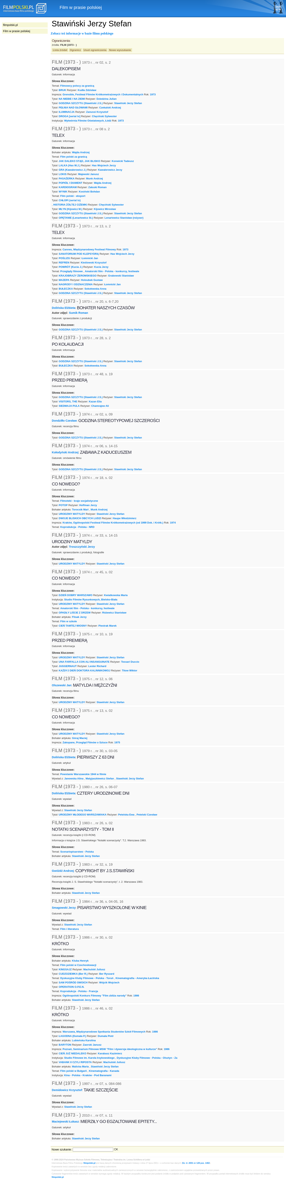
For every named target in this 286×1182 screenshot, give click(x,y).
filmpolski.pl (89, 1163)
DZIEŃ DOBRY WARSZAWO (76, 595)
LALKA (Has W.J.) (69, 165)
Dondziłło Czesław (64, 420)
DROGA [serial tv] (69, 116)
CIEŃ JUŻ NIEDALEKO (72, 1053)
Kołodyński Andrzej (65, 452)
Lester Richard (97, 666)
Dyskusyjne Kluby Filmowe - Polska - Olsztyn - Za (147, 1057)
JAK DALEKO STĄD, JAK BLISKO (79, 161)
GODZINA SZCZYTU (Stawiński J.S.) (81, 103)
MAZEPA (64, 280)
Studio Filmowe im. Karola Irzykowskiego (89, 1057)
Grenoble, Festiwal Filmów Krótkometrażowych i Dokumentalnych (103, 94)
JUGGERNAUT (68, 666)
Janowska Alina (74, 778)
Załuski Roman (97, 187)
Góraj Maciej (79, 738)
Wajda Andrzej (81, 152)
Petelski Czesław (147, 814)
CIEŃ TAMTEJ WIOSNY (73, 625)
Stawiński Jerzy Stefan (128, 103)
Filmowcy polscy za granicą (77, 85)
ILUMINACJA (67, 111)
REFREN (64, 262)
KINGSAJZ (65, 969)
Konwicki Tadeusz (123, 161)
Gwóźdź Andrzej (63, 870)
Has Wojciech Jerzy (104, 165)
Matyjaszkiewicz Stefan (100, 778)
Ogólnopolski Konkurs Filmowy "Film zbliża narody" (95, 995)
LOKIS (63, 174)
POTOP (63, 505)
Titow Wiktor (129, 670)
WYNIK (63, 191)
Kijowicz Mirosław (105, 209)
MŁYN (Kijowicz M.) (70, 209)
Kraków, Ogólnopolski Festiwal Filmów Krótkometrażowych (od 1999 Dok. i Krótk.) (113, 522)
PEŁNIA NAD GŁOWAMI (73, 107)
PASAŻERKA (67, 178)
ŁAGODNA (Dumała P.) (72, 1036)
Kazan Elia (95, 401)
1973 (153, 94)
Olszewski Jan (61, 685)
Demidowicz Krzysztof (67, 1089)
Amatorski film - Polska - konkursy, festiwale (112, 271)
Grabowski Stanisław (121, 275)
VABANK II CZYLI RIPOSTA (75, 1062)
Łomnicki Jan (90, 258)
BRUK (62, 90)
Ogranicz (75, 50)
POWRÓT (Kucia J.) (71, 266)
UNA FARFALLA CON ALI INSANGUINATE (84, 661)
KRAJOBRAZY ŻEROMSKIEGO (78, 275)
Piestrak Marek (107, 625)
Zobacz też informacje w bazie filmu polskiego (82, 33)
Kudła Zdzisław (87, 90)
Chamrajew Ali (100, 405)
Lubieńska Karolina (84, 1040)
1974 (173, 522)
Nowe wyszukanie (120, 50)
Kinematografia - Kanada (104, 1070)
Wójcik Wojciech (109, 982)
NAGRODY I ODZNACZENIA (76, 284)
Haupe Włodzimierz (124, 518)
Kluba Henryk (80, 960)
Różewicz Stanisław (114, 612)
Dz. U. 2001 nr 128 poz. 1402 (196, 1163)
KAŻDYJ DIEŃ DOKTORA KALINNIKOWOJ (84, 670)
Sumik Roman (78, 312)
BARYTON (65, 1044)
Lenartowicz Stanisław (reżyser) (123, 217)
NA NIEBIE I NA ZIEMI (72, 98)
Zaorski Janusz (92, 1044)
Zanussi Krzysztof (97, 111)
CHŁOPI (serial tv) (70, 200)
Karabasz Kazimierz (110, 1053)
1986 (136, 995)
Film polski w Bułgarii (73, 1070)
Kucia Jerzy (101, 266)
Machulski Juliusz (94, 969)
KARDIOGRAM (68, 187)
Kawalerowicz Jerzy (110, 169)
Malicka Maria (80, 1066)
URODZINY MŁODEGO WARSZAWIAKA (83, 814)
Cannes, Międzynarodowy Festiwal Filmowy (89, 249)
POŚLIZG (64, 258)
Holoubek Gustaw (92, 280)
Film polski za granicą (73, 156)
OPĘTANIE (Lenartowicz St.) (76, 217)
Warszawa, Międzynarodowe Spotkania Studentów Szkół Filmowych (104, 1031)
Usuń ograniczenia (95, 50)
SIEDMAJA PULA (69, 405)
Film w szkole (68, 621)
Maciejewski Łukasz (65, 1121)
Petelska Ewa (126, 814)
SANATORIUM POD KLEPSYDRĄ (79, 253)
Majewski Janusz (88, 174)
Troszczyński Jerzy (82, 546)
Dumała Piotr (106, 1036)
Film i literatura (69, 928)
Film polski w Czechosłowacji (78, 965)
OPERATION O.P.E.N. (71, 986)
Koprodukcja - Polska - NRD (77, 526)
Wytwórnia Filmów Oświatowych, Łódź (87, 120)
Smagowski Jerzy (64, 907)
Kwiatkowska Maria (116, 595)
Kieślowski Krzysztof (93, 262)
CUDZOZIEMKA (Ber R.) (73, 973)
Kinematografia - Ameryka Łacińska (137, 978)
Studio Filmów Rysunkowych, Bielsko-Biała (90, 599)
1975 (117, 742)
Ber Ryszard (106, 973)
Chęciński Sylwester (104, 116)
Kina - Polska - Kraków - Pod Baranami (87, 1075)
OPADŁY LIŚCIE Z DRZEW (75, 612)
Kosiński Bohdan (89, 191)
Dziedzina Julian (107, 98)
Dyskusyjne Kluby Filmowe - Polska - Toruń (86, 978)
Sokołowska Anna (95, 288)
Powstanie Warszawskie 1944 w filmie (83, 774)
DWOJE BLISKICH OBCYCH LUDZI (80, 518)
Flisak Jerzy (79, 616)
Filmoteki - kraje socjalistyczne (79, 500)
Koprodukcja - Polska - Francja (79, 991)
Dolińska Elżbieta (63, 307)
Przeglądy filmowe (71, 271)
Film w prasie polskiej (16, 31)
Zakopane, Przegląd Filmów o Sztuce (85, 742)
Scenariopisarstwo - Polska (77, 851)
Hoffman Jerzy (88, 505)
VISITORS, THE (68, 401)
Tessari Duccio (130, 661)
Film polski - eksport (72, 195)
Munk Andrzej (94, 178)
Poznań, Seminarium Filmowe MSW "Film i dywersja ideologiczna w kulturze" (110, 1049)
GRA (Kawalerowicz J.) (73, 169)
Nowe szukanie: (62, 1149)
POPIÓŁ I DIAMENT (70, 182)
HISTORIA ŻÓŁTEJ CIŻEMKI (70, 204)
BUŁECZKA (66, 288)
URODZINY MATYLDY (72, 513)
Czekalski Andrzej (110, 107)
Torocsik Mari (80, 509)
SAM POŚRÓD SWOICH (73, 982)
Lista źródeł (60, 50)
